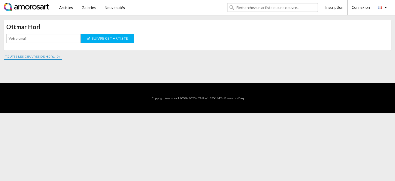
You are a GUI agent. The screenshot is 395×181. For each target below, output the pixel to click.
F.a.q (241, 98)
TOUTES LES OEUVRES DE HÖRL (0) (32, 56)
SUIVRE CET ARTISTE (107, 38)
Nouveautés (115, 7)
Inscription (334, 7)
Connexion (361, 7)
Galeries (89, 7)
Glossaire (230, 98)
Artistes (66, 7)
